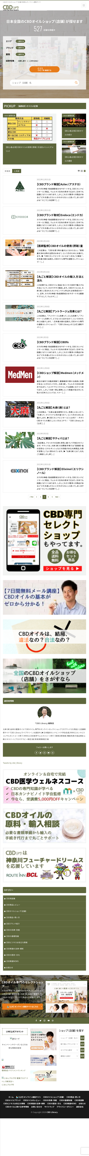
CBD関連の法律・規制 (14, 948)
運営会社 (79, 1144)
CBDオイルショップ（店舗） (16, 911)
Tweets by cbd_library (12, 763)
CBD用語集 (10, 898)
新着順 (7, 171)
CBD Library (52, 1149)
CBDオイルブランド (13, 1138)
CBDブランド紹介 (13, 923)
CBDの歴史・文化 (13, 955)
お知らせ (9, 967)
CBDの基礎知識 (9, 115)
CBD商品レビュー (13, 904)
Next (56, 497)
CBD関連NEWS (12, 961)
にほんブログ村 (8, 1122)
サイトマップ (49, 1144)
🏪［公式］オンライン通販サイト (28, 1134)
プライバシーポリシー (65, 1144)
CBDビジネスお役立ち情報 (16, 942)
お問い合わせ (36, 1144)
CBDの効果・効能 (13, 930)
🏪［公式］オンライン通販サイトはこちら (22, 1006)
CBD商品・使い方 (13, 917)
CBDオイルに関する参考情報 (17, 1144)
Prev (32, 497)
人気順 (16, 171)
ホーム (11, 1134)
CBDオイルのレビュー (32, 1138)
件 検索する (44, 69)
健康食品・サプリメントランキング (13, 1105)
